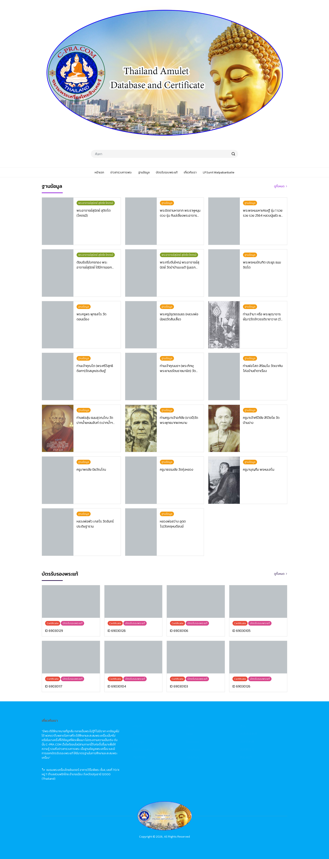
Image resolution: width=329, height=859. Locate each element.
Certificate (193, 749)
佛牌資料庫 (247, 742)
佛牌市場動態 (248, 734)
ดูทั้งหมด (279, 186)
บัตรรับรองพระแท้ (143, 749)
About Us (192, 757)
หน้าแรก (137, 726)
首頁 (243, 726)
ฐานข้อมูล (138, 742)
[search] (233, 154)
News (189, 734)
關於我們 (246, 757)
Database (192, 742)
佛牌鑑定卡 (247, 749)
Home (190, 726)
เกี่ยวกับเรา (139, 757)
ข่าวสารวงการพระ (143, 734)
